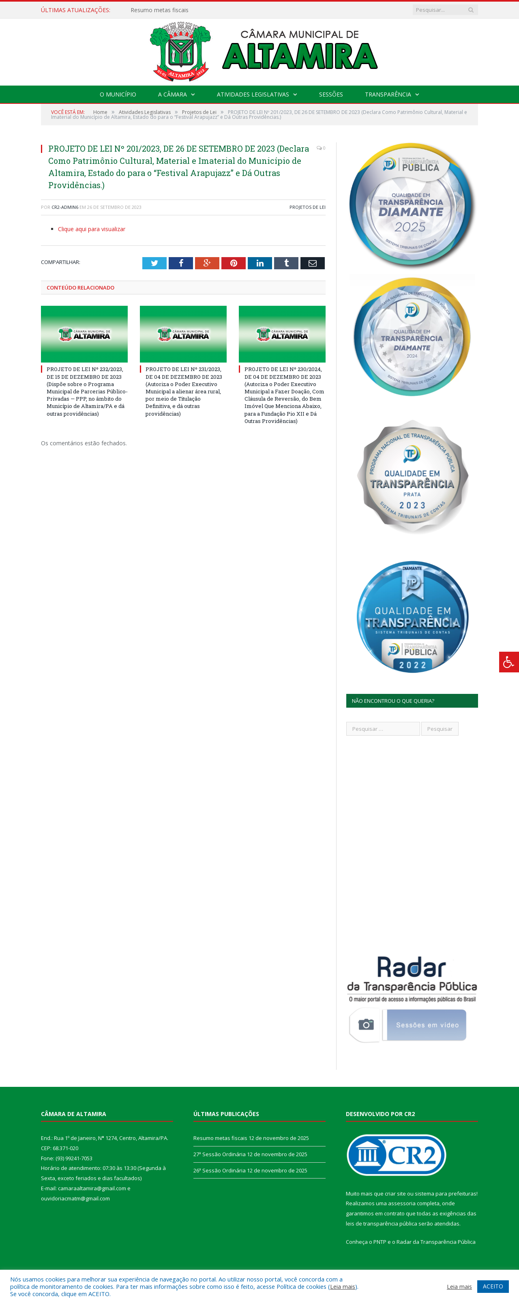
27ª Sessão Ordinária (219, 1154)
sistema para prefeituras (445, 1193)
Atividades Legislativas (253, 94)
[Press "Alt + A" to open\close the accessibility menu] (509, 662)
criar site (395, 1193)
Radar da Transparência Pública (436, 1241)
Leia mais (342, 1286)
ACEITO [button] (493, 1286)
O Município (118, 94)
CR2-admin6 (64, 207)
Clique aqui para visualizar (91, 229)
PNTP (379, 1241)
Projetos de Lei (308, 207)
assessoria (402, 1203)
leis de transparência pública (381, 1223)
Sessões (331, 94)
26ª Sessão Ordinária (219, 1170)
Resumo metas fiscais (160, 10)
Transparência (388, 94)
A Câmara (172, 94)
